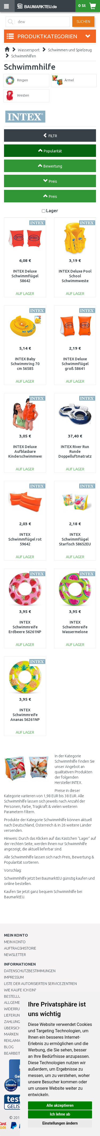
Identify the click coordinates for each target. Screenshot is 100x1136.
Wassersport (28, 50)
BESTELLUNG (14, 996)
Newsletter (15, 955)
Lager (52, 210)
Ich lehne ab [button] (60, 1114)
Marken (11, 1034)
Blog (9, 1047)
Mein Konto (15, 942)
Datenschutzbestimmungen (29, 971)
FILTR (50, 135)
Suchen (83, 21)
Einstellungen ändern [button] (60, 1123)
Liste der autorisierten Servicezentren (40, 984)
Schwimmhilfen (23, 56)
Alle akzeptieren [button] (60, 1105)
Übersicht (13, 1028)
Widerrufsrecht (19, 1009)
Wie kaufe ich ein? (20, 990)
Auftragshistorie (20, 948)
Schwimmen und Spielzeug (70, 50)
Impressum (14, 977)
